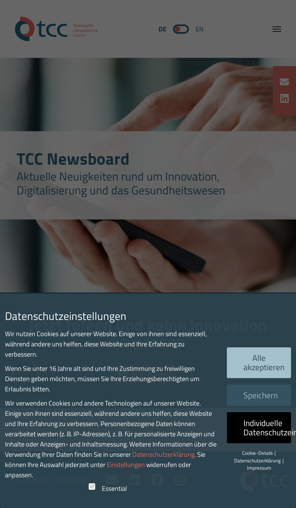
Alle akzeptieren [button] (263, 362)
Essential (108, 488)
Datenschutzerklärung (163, 454)
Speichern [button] (260, 395)
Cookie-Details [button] (258, 453)
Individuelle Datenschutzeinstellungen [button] (267, 428)
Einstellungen (126, 464)
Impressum (259, 468)
